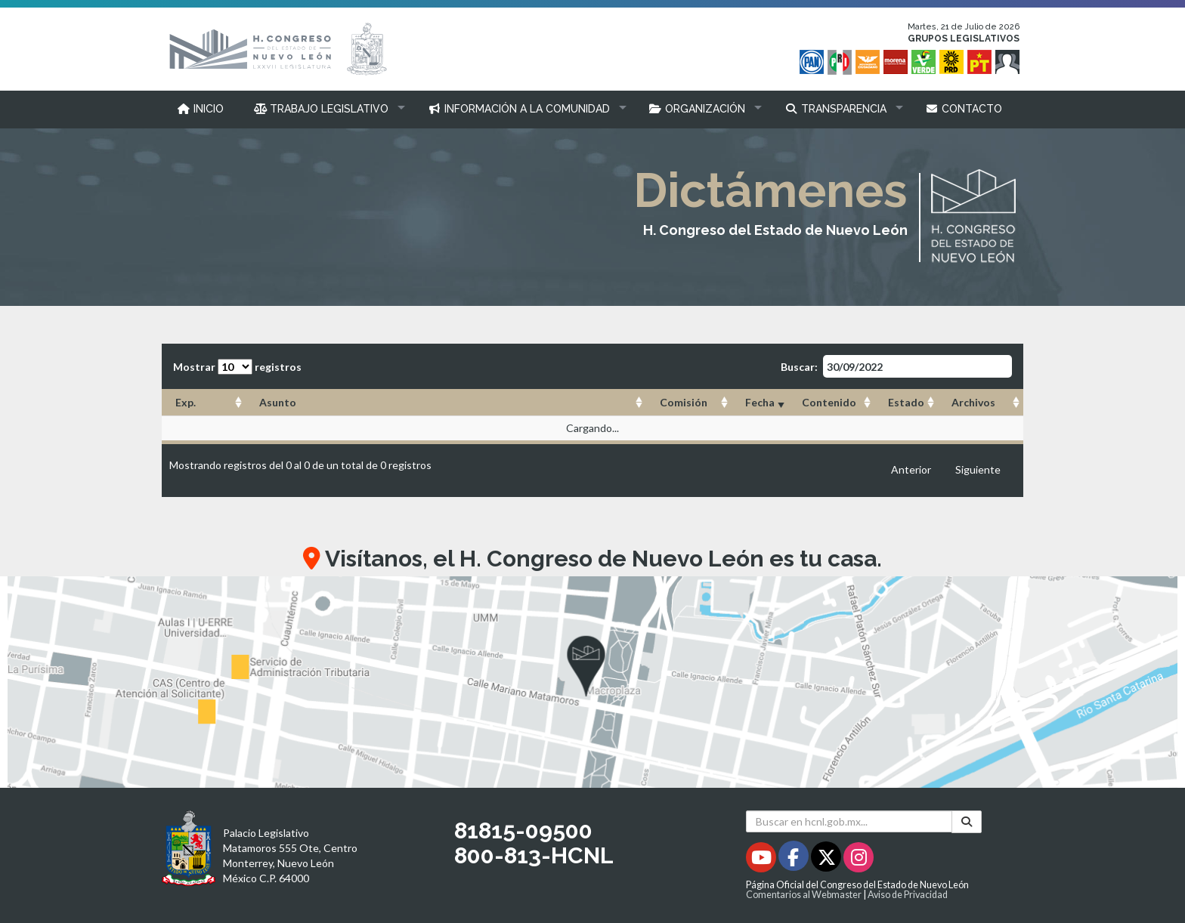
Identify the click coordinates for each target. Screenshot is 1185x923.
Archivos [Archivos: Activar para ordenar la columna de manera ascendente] (973, 402)
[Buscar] (966, 821)
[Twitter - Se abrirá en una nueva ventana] (827, 860)
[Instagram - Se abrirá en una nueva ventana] (858, 860)
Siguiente (978, 469)
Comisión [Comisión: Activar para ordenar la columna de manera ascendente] (683, 402)
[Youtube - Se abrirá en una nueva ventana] (762, 860)
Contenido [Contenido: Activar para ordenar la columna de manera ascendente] (829, 402)
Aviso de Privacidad (908, 894)
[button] (326, 109)
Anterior (911, 469)
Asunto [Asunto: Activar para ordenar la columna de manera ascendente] (277, 402)
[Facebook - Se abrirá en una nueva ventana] (794, 860)
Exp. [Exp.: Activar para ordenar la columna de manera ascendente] (185, 402)
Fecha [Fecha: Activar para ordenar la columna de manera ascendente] (760, 402)
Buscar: (896, 366)
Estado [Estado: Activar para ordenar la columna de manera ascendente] (906, 402)
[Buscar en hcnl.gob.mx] (849, 821)
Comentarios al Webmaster (804, 894)
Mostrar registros (237, 367)
